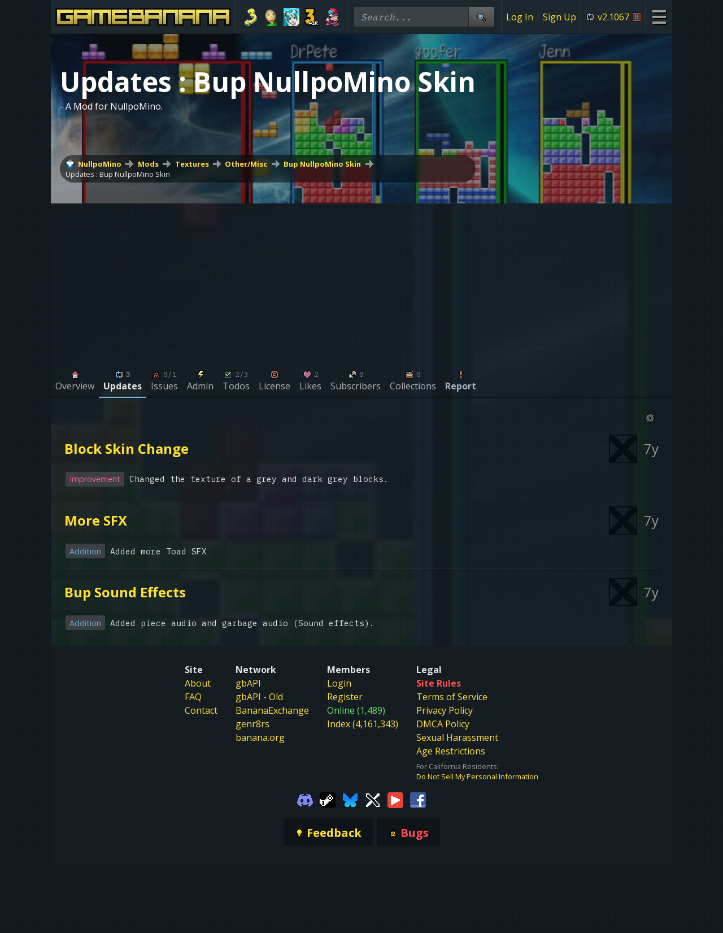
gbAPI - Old (259, 697)
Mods (148, 164)
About (198, 683)
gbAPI (248, 683)
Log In (519, 17)
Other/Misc (246, 164)
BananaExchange (272, 710)
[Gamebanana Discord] (305, 799)
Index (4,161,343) (362, 724)
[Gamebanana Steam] (328, 799)
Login (339, 683)
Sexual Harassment (457, 737)
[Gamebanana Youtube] (395, 799)
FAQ (193, 697)
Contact (201, 710)
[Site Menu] (659, 16)
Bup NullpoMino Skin (322, 164)
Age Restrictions (450, 751)
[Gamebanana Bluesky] (350, 799)
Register (345, 697)
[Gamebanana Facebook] (418, 799)
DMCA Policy (442, 724)
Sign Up (559, 17)
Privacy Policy (444, 710)
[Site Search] (481, 17)
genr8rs (252, 724)
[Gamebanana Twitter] (373, 799)
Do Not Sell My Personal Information (477, 776)
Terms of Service (451, 697)
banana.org (260, 737)
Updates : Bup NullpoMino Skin (118, 174)
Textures (192, 164)
